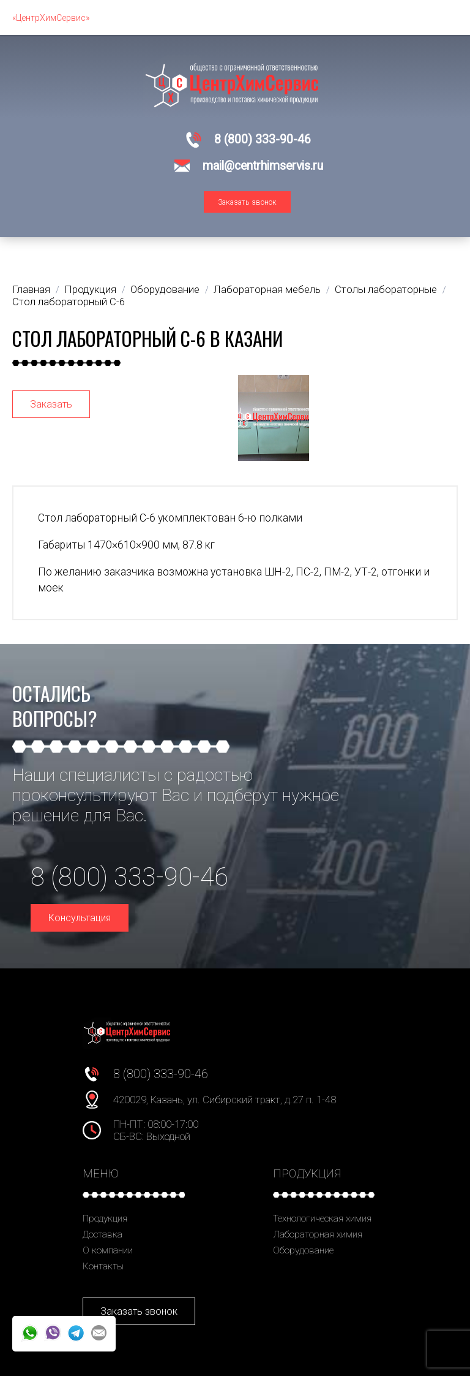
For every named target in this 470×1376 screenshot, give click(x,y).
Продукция (105, 1218)
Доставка (102, 1234)
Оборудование (303, 1250)
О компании (108, 1250)
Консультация (79, 918)
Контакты (103, 1266)
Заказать (51, 404)
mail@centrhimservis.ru (263, 166)
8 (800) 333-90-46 (262, 139)
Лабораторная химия (317, 1234)
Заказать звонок (247, 202)
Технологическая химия (322, 1218)
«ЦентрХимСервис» (50, 18)
